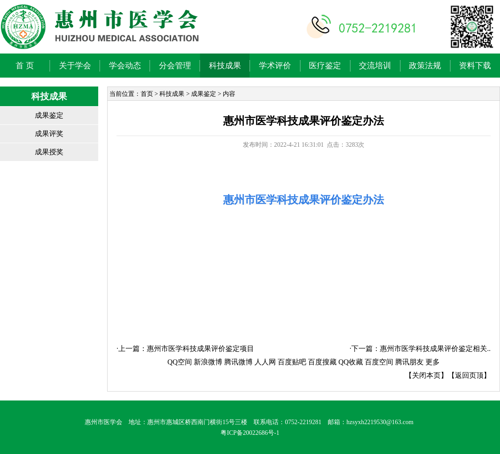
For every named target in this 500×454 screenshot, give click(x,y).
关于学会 (75, 65)
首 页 (25, 65)
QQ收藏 (350, 362)
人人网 (265, 362)
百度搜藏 (322, 362)
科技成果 (225, 65)
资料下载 (475, 65)
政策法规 (425, 65)
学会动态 (125, 65)
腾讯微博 (238, 362)
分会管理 (175, 65)
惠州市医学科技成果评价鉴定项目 (200, 348)
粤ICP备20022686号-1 (250, 432)
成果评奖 (49, 133)
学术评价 (275, 65)
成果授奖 (49, 152)
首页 (147, 94)
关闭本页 (426, 375)
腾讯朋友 (409, 362)
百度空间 (379, 362)
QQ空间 (179, 362)
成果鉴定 (49, 115)
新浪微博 (208, 362)
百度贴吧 (292, 362)
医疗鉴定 (325, 65)
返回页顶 (469, 375)
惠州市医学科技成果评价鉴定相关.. (435, 348)
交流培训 (375, 65)
